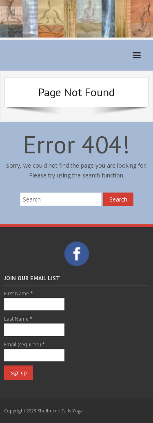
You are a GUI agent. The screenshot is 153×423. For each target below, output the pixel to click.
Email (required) (24, 344)
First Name (18, 293)
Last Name (18, 318)
